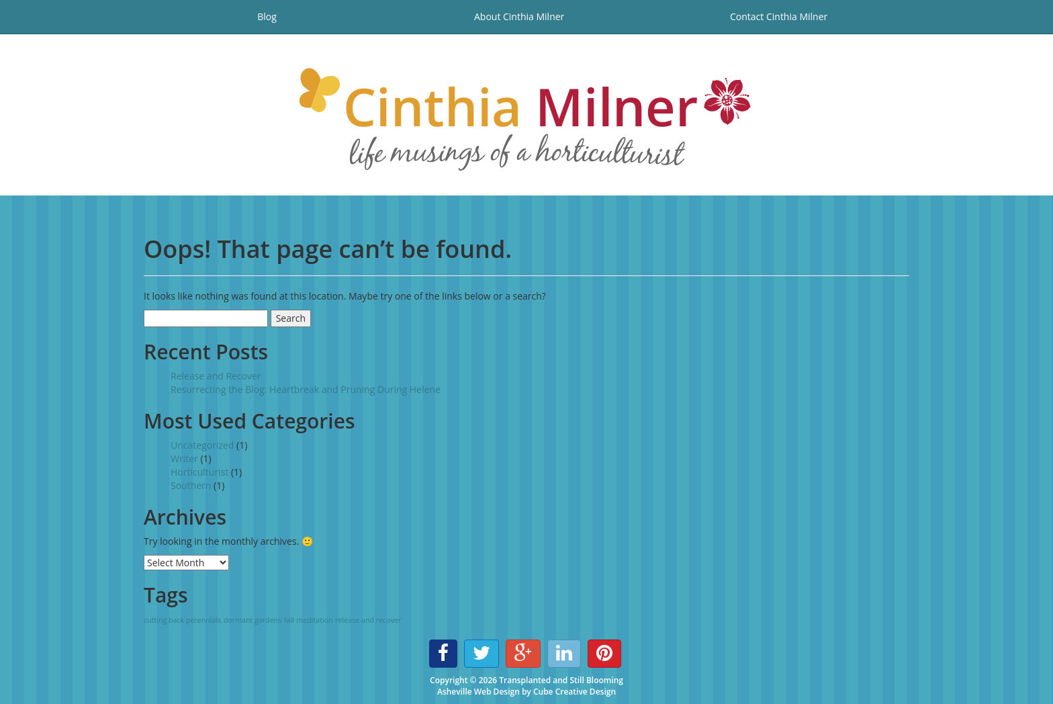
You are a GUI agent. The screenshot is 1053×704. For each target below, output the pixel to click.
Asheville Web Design (478, 691)
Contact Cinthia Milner (778, 16)
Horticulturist (199, 472)
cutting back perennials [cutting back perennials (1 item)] (182, 620)
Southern (191, 485)
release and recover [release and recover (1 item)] (368, 620)
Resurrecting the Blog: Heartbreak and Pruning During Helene (306, 389)
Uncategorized (202, 445)
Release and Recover (216, 375)
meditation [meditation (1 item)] (314, 620)
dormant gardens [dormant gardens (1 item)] (252, 620)
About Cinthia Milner (519, 16)
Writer (184, 458)
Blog (267, 16)
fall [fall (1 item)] (289, 620)
